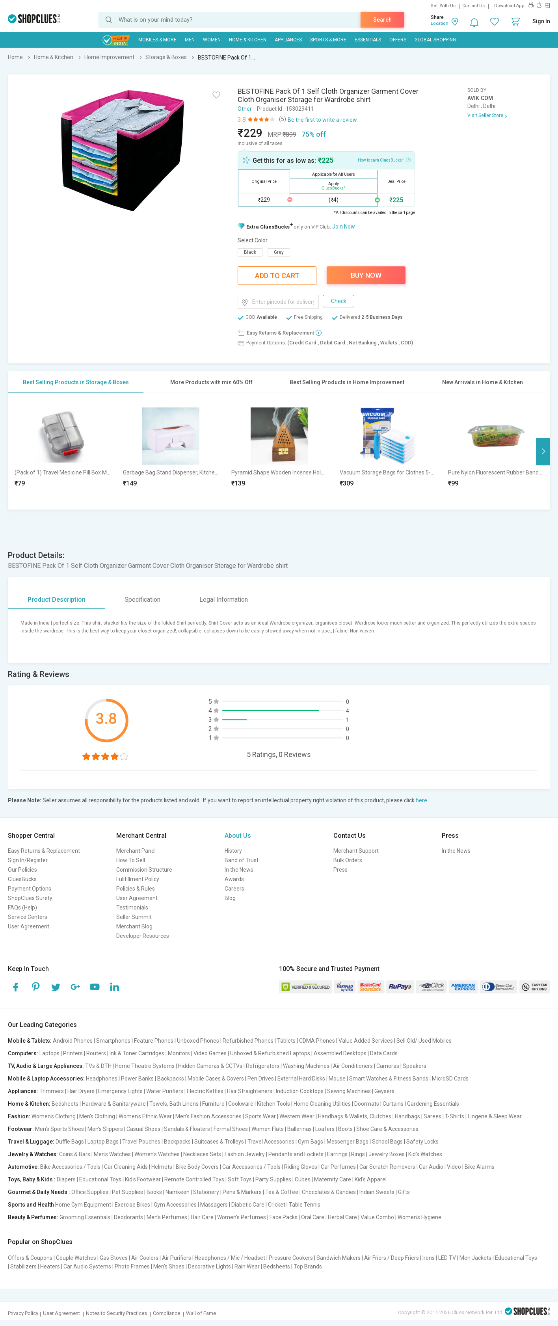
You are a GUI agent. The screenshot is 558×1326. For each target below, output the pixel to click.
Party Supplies (273, 1179)
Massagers (214, 1204)
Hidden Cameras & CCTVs (210, 1066)
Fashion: (19, 1116)
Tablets (286, 1041)
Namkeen (178, 1192)
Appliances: (23, 1091)
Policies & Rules (135, 888)
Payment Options (29, 888)
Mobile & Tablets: (30, 1041)
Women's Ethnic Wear (145, 1116)
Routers (96, 1053)
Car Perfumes (338, 1167)
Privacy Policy (23, 1313)
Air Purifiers (176, 1258)
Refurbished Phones (248, 1041)
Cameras (387, 1066)
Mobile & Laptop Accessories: (46, 1078)
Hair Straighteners (249, 1091)
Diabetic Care (247, 1204)
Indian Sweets (376, 1192)
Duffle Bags (70, 1141)
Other (245, 109)
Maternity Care (332, 1179)
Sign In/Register (28, 860)
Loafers (325, 1129)
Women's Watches (157, 1154)
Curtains (393, 1104)
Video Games (210, 1053)
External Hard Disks (301, 1078)
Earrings (337, 1154)
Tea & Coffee (281, 1192)
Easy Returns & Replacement (44, 851)
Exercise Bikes (132, 1204)
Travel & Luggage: (31, 1141)
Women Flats (267, 1129)
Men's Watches (112, 1154)
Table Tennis (304, 1204)
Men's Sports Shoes (59, 1129)
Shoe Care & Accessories (387, 1129)
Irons (428, 1258)
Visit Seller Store (485, 115)
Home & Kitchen (247, 40)
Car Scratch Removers (387, 1167)
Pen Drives (260, 1078)
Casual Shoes (143, 1129)
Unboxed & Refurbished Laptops (270, 1053)
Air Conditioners (353, 1066)
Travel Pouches (141, 1141)
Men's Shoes (168, 1266)
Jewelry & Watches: (33, 1154)
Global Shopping (435, 40)
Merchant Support (356, 851)
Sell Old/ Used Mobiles (424, 1041)
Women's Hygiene (419, 1217)
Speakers (414, 1066)
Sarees (432, 1116)
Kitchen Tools (273, 1104)
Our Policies (22, 870)
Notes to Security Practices (116, 1313)
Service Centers (27, 917)
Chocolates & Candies (329, 1192)
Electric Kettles (205, 1091)
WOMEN (212, 40)
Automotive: (23, 1167)
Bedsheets (65, 1104)
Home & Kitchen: (29, 1104)
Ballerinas (299, 1129)
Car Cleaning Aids (126, 1167)
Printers (73, 1053)
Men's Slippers (105, 1129)
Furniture (213, 1104)
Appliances (288, 40)
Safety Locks (422, 1141)
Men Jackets (475, 1258)
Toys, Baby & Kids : (32, 1179)
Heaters (50, 1266)
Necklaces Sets (202, 1154)
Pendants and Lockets (296, 1154)
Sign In (541, 21)
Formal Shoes (231, 1129)
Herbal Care (342, 1217)
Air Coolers (144, 1258)
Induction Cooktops (300, 1091)
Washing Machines (306, 1066)
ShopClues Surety (30, 898)
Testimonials (132, 907)
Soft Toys (240, 1179)
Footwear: (21, 1129)
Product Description (57, 599)
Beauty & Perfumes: (33, 1217)
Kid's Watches (425, 1154)
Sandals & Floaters (187, 1129)
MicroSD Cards (450, 1078)
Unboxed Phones (198, 1041)
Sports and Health (31, 1204)
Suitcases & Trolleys (219, 1141)
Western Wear (296, 1116)
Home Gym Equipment (83, 1204)
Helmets (161, 1167)
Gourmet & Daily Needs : (39, 1192)
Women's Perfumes (241, 1217)
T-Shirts (454, 1116)
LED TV (447, 1258)
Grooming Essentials (85, 1217)
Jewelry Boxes (386, 1154)
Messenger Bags (347, 1141)
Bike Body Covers (197, 1167)
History (233, 851)
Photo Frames (132, 1266)
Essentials (368, 40)
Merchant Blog (134, 926)
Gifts (404, 1192)
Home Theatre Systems (145, 1066)
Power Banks (137, 1078)
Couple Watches (76, 1258)
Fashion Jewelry (245, 1154)
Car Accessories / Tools (251, 1167)
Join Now (343, 226)
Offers (397, 40)
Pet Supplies (127, 1192)
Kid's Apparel (371, 1179)
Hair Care (202, 1217)
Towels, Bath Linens (174, 1104)
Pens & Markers (242, 1192)
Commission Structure (144, 870)
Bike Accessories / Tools (70, 1167)
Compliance (166, 1313)
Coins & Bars (74, 1154)
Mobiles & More (157, 40)
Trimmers (51, 1091)
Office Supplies (89, 1192)
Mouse (337, 1078)
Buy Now (366, 275)
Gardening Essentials (433, 1104)
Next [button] (543, 451)
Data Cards (384, 1053)
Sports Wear (260, 1116)
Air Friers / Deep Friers (391, 1258)
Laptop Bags (103, 1141)
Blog (230, 898)
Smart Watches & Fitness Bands (388, 1078)
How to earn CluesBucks (384, 159)
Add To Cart (277, 276)
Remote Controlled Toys (194, 1179)
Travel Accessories (270, 1141)
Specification (142, 599)
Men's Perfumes (167, 1217)
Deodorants (128, 1217)
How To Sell (130, 860)
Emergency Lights (120, 1091)
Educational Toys (100, 1179)
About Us (238, 835)
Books (154, 1192)
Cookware (240, 1104)
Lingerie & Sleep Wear (495, 1116)
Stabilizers (23, 1266)
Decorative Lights (209, 1266)
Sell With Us (443, 5)
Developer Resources (142, 936)
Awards (234, 879)
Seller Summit (134, 917)
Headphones (101, 1078)
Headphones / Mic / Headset (230, 1258)
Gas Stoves (114, 1258)
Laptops (49, 1053)
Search (382, 20)
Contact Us (473, 5)
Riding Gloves (300, 1167)
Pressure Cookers (291, 1258)
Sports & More (328, 40)
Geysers (384, 1091)
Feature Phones (153, 1041)
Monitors (179, 1053)
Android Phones (73, 1041)
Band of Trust (242, 860)
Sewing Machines (349, 1091)
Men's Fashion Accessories (208, 1116)
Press (340, 870)
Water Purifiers (164, 1091)
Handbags (407, 1116)
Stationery (206, 1192)
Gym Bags (310, 1141)
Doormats (366, 1104)
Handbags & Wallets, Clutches (354, 1116)
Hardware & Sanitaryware (114, 1104)
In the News (239, 870)
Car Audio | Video (440, 1167)
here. (422, 800)
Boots (345, 1129)
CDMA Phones (317, 1041)
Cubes (303, 1179)
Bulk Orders (347, 860)
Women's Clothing (54, 1116)
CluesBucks (22, 879)
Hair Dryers (81, 1091)
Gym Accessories (175, 1204)
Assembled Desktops (340, 1053)
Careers (234, 888)
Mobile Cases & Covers (216, 1078)
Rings (358, 1154)
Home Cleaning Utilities (322, 1104)
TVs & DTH (98, 1066)
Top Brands (308, 1266)
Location (439, 23)
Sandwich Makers (338, 1258)
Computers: (23, 1053)
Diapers (66, 1179)
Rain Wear (247, 1266)
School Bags (387, 1141)
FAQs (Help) (22, 907)
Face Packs (284, 1217)
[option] (62, 451)
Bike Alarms (480, 1167)
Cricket (276, 1204)
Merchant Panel (136, 851)
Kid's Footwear (143, 1179)
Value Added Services (366, 1041)
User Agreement (28, 926)
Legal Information (223, 599)
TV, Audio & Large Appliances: (46, 1066)
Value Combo (377, 1217)
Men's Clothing (97, 1116)
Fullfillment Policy (137, 879)
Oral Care (312, 1217)
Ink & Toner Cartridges (137, 1053)
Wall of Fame (201, 1313)
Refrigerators (262, 1066)
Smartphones (113, 1041)
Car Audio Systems (87, 1266)
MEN (190, 40)
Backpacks (170, 1078)
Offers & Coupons (30, 1258)
